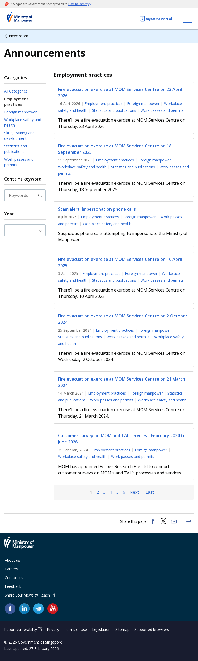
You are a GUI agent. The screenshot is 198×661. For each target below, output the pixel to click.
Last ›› (152, 492)
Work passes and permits (18, 162)
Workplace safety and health (22, 122)
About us (12, 560)
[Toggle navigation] (188, 19)
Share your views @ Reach (27, 595)
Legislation (101, 629)
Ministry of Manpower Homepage (26, 19)
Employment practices (16, 101)
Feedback (13, 586)
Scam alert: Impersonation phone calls (97, 209)
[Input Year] (25, 230)
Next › (135, 492)
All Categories (16, 91)
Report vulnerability (20, 629)
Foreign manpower (20, 111)
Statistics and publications (15, 149)
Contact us (14, 577)
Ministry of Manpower (23, 545)
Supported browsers (151, 629)
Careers (11, 568)
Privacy (53, 629)
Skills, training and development (19, 135)
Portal (155, 19)
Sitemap (122, 629)
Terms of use (75, 629)
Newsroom (18, 35)
